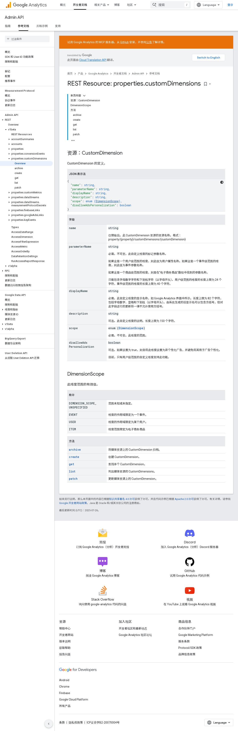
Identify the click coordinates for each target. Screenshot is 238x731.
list (72, 471)
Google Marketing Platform (195, 635)
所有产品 (65, 706)
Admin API (14, 17)
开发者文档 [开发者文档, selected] (80, 5)
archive (75, 449)
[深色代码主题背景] (222, 182)
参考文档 (154, 73)
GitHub (124, 42)
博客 (117, 5)
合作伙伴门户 (186, 628)
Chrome (64, 686)
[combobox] (170, 4)
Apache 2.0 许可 (184, 499)
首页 (70, 73)
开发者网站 (66, 635)
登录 (230, 4)
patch (73, 479)
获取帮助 (65, 647)
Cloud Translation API (92, 60)
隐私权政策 (76, 722)
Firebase (64, 693)
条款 (62, 722)
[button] (26, 119)
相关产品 (100, 5)
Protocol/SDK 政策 (190, 647)
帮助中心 (65, 628)
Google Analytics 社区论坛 (135, 635)
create (74, 457)
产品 (80, 73)
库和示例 (42, 26)
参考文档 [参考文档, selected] (23, 26)
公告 (149, 42)
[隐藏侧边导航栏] (49, 724)
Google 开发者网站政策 (73, 503)
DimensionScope (107, 201)
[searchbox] (27, 39)
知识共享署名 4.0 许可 (122, 499)
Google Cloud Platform (73, 699)
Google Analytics (98, 73)
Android (64, 680)
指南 (8, 26)
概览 (63, 5)
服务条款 (184, 641)
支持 (58, 26)
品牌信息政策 (186, 654)
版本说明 (65, 641)
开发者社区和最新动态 (133, 628)
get (71, 464)
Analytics (30, 5)
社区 (130, 5)
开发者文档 (120, 73)
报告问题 (65, 654)
